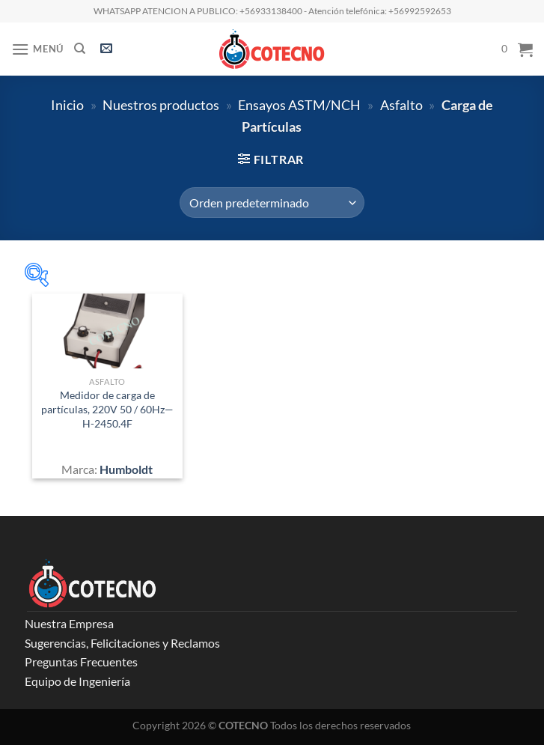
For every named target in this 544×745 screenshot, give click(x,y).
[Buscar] (79, 48)
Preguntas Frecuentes (81, 661)
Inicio (67, 105)
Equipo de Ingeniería (77, 681)
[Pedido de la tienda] (272, 202)
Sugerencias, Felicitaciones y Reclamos (122, 643)
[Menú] (37, 49)
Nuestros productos (161, 105)
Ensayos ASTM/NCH (299, 105)
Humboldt (126, 469)
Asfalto (401, 105)
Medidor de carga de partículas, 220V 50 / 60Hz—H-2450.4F (107, 409)
